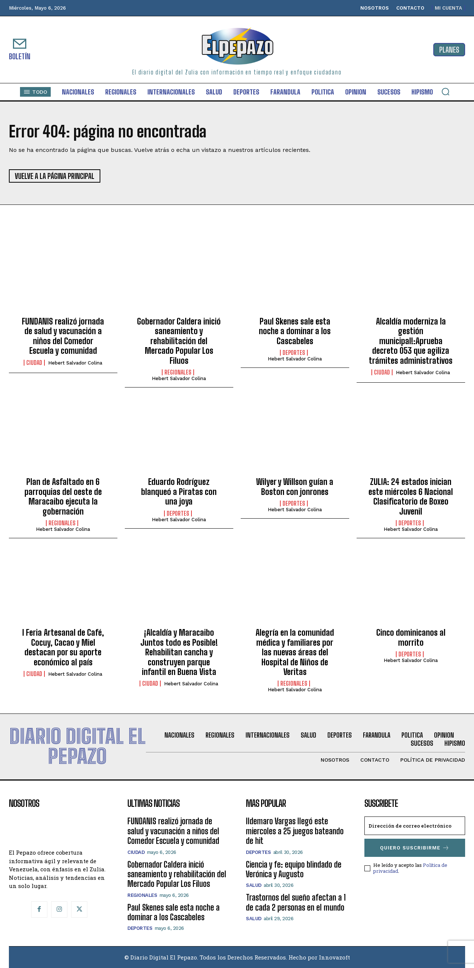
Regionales (177, 372)
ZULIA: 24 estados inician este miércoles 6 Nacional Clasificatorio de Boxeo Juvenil (410, 496)
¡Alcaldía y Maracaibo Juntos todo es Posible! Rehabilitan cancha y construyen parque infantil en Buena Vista (179, 652)
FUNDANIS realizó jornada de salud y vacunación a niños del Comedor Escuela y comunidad (63, 336)
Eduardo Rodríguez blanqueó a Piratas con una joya (179, 491)
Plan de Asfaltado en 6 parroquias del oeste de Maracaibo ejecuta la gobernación (63, 496)
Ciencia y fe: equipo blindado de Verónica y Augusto (293, 869)
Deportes (294, 353)
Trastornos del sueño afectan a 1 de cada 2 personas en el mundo (296, 902)
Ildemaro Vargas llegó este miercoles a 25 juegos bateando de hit (295, 831)
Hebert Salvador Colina (75, 363)
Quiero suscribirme (415, 847)
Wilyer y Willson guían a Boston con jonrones (294, 486)
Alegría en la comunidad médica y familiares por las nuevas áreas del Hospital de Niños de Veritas (295, 652)
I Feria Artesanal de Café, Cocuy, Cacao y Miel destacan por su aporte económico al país (63, 647)
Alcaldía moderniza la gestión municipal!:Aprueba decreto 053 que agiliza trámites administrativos (411, 341)
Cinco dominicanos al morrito (410, 637)
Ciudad (34, 363)
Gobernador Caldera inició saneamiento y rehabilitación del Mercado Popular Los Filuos (179, 341)
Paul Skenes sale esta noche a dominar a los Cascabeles (295, 331)
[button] (445, 91)
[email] (414, 825)
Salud (253, 885)
